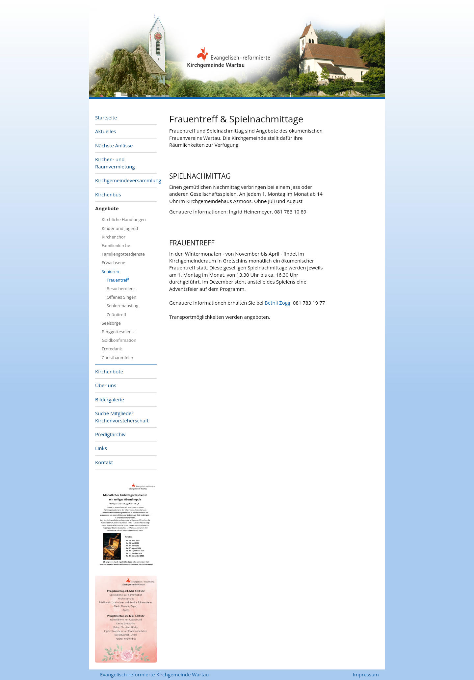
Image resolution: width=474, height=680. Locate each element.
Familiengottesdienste (123, 254)
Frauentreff (118, 280)
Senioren (110, 271)
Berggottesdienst (118, 332)
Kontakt (104, 462)
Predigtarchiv (110, 434)
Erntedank (112, 349)
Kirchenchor (113, 237)
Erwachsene (113, 262)
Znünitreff (116, 314)
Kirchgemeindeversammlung (126, 180)
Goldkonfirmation (119, 340)
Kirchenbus (108, 194)
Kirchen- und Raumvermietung (115, 162)
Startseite (106, 117)
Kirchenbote (109, 371)
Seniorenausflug (122, 306)
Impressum (366, 674)
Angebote (107, 208)
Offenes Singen (121, 297)
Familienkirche (116, 245)
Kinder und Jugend (120, 228)
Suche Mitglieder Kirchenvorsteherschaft (122, 416)
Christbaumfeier (117, 358)
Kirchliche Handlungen (124, 219)
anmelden (344, 675)
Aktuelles (105, 131)
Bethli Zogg (277, 302)
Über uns (105, 385)
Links (101, 448)
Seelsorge (111, 323)
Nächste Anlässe (114, 145)
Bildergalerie (109, 399)
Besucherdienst (122, 288)
